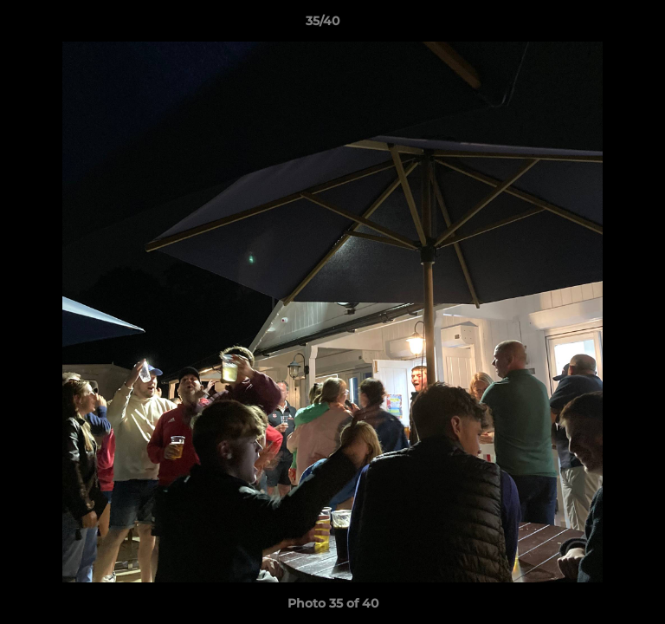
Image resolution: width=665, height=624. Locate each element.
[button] (602, 25)
